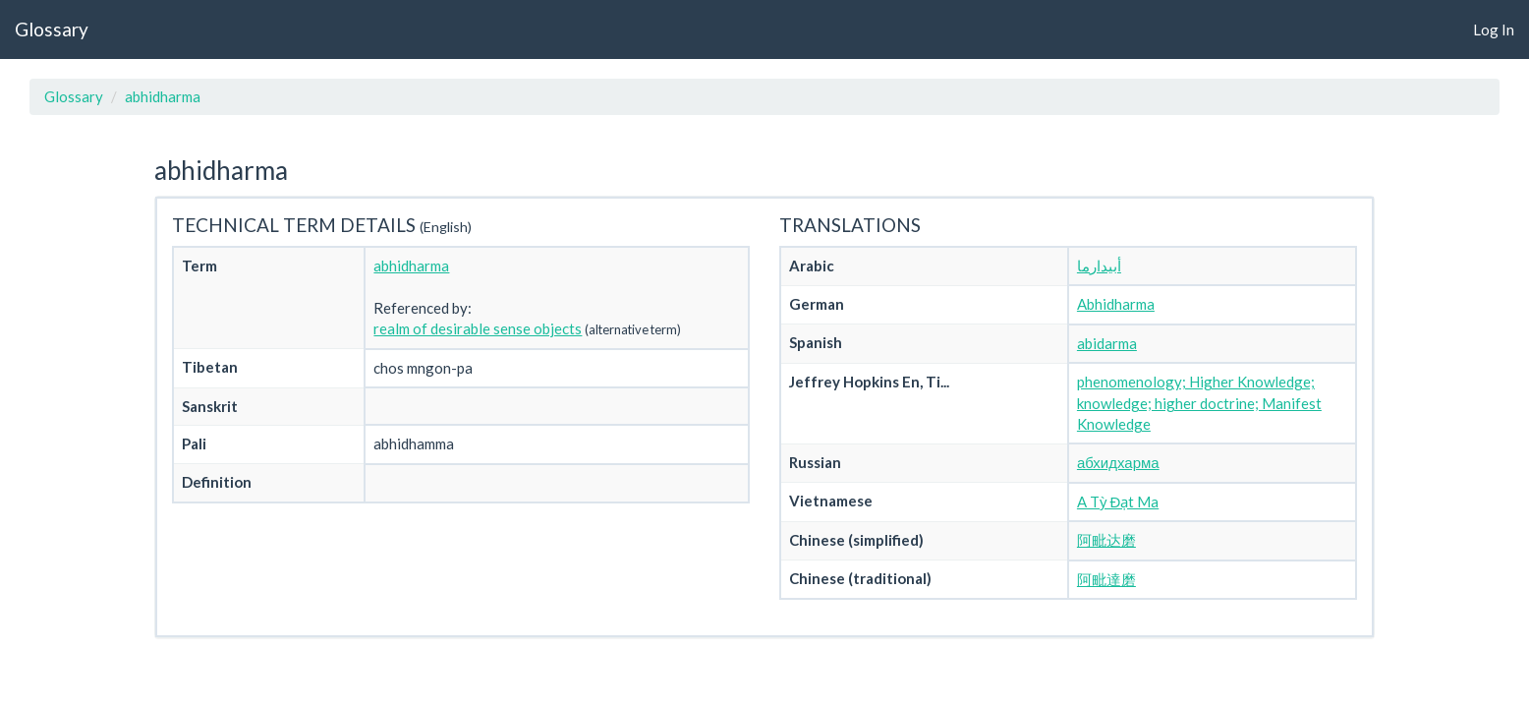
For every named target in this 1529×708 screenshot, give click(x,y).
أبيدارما (1099, 265)
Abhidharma (1116, 304)
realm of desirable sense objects (477, 328)
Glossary (51, 29)
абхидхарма (1118, 462)
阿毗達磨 (1106, 579)
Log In (1493, 29)
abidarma (1107, 343)
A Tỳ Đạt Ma (1118, 501)
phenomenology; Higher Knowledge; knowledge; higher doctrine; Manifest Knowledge (1199, 403)
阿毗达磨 (1106, 540)
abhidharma (162, 96)
